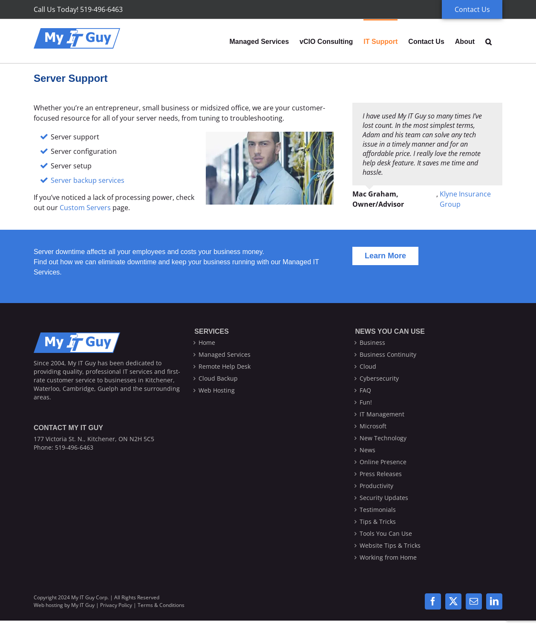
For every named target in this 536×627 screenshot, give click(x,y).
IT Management (382, 414)
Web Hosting (217, 390)
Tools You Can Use (386, 533)
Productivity (376, 486)
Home (207, 342)
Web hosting (48, 605)
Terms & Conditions (161, 605)
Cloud (368, 366)
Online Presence (383, 462)
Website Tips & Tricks (390, 545)
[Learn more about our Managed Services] (385, 256)
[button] (488, 41)
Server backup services (87, 180)
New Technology (383, 438)
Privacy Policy (116, 605)
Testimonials (378, 510)
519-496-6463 (74, 447)
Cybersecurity (379, 378)
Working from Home (388, 557)
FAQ (365, 390)
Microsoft (373, 426)
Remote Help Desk (225, 366)
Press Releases (381, 474)
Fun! (366, 402)
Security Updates (384, 498)
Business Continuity (388, 354)
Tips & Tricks (378, 521)
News (367, 450)
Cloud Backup (218, 378)
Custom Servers (85, 207)
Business (372, 342)
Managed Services (225, 354)
